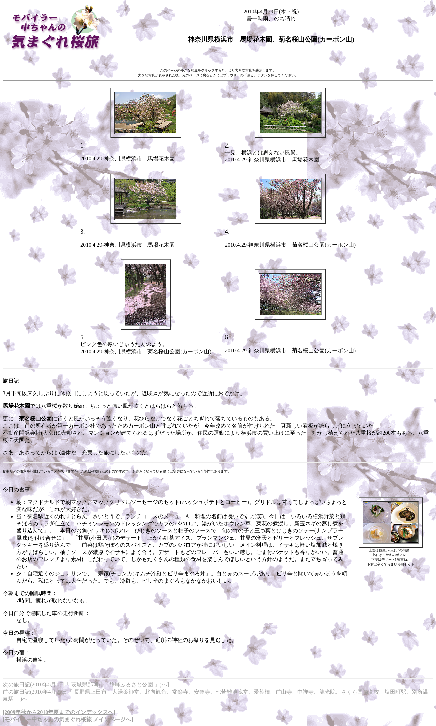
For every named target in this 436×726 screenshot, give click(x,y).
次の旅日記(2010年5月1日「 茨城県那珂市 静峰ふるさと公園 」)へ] (86, 685)
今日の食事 (16, 489)
